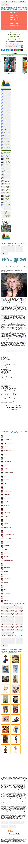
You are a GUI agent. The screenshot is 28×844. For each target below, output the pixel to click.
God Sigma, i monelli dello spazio (9, 535)
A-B (4, 247)
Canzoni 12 (21, 614)
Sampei (5, 585)
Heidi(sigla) (6, 509)
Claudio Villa (21, 611)
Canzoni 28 (2, 627)
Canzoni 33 (2, 630)
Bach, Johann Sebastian (6, 100)
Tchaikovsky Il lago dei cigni (7, 133)
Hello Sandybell (7, 494)
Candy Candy (6, 465)
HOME (4, 2)
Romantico (7, 123)
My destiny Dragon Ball (8, 541)
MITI (22, 2)
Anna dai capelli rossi (8, 520)
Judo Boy (5, 446)
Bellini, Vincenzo (7, 114)
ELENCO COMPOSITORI (7, 145)
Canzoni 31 (16, 627)
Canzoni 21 (16, 620)
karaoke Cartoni (2, 614)
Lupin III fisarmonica (8, 552)
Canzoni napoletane (7, 156)
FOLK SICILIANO (6, 165)
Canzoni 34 (7, 630)
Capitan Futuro (6, 545)
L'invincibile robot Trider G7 (8, 473)
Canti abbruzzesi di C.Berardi (6, 208)
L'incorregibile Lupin (8, 439)
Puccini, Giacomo (6, 135)
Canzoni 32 (21, 627)
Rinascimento (7, 91)
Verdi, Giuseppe (7, 129)
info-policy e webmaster (4, 822)
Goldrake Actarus (7, 516)
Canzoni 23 (2, 624)
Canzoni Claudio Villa (7, 199)
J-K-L (4, 250)
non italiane (16, 611)
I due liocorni (6, 505)
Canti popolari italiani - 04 (7, 193)
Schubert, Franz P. (6, 105)
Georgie (5, 457)
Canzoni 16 (16, 617)
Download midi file (14, 409)
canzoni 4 (16, 608)
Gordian (5, 476)
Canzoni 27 (21, 624)
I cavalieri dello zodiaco (8, 530)
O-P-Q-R (19, 250)
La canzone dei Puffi (7, 527)
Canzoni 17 (21, 617)
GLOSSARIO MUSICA (7, 148)
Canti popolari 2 (7, 170)
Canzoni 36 (16, 630)
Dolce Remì (6, 523)
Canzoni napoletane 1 (7, 159)
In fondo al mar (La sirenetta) (7, 568)
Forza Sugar (6, 556)
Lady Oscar (6, 468)
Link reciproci (20, 821)
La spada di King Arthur (8, 443)
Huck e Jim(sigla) (7, 512)
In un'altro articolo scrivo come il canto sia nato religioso (13, 309)
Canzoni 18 (2, 620)
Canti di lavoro (7, 183)
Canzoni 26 (16, 624)
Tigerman (5, 589)
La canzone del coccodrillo (9, 450)
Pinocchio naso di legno (8, 563)
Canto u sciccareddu (7, 181)
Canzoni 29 (7, 627)
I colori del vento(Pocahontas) (7, 491)
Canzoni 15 (12, 617)
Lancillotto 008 (6, 435)
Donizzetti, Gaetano (7, 118)
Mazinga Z (6, 571)
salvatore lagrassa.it (12, 826)
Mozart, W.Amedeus (7, 121)
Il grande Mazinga (7, 461)
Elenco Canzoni (7, 152)
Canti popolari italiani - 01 (7, 190)
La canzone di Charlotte (8, 498)
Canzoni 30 (12, 627)
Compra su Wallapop (10, 55)
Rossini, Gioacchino (7, 112)
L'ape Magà (6, 596)
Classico (7, 102)
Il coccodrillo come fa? (8, 538)
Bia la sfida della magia (8, 560)
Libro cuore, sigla (7, 600)
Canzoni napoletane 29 (7, 162)
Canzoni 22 (21, 620)
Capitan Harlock (7, 578)
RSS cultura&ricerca (15, 831)
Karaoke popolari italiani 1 (7, 196)
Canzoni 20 (12, 620)
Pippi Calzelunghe (7, 454)
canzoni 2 (7, 608)
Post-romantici (7, 138)
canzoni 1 (2, 608)
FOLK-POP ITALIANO (7, 187)
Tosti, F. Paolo (7, 126)
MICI (5, 4)
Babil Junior (6, 487)
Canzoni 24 (7, 624)
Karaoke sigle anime (7, 202)
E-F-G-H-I (19, 247)
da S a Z (4, 253)
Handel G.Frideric (6, 97)
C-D (12, 247)
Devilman (5, 549)
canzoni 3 (12, 608)
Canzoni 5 (21, 608)
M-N (12, 250)
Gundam (5, 483)
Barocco (6, 94)
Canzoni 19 (7, 620)
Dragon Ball (2, 633)
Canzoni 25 (12, 624)
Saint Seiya (7, 633)
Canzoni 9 (7, 614)
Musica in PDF (7, 204)
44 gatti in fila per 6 (7, 593)
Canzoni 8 (12, 611)
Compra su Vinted (10, 73)
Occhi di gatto (6, 574)
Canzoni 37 (21, 630)
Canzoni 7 (7, 611)
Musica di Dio (7, 141)
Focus (22, 336)
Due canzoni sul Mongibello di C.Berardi (7, 212)
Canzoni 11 (16, 614)
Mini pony (6, 582)
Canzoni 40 (12, 633)
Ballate (7, 177)
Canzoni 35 (12, 630)
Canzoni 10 (12, 614)
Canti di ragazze (7, 173)
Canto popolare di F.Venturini (6, 216)
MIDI (13, 2)
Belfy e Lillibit (6, 479)
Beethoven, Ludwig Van (7, 109)
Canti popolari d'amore (7, 168)
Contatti (12, 821)
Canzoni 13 (2, 617)
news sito (5, 825)
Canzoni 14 (7, 617)
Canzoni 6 (2, 611)
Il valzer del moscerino (8, 501)
